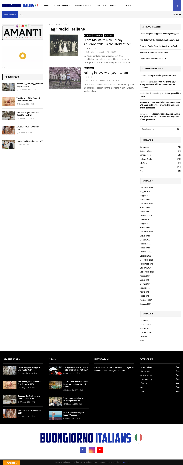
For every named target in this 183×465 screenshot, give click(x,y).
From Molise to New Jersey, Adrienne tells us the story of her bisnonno (107, 44)
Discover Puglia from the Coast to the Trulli (27, 113)
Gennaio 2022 (145, 256)
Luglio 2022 (145, 236)
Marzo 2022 (145, 248)
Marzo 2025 (145, 200)
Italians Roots (82, 5)
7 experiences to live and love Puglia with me (74, 399)
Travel (113, 5)
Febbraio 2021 (146, 300)
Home (46, 5)
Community (88, 35)
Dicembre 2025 (146, 187)
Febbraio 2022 (146, 252)
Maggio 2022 (145, 244)
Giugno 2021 (145, 284)
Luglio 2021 (145, 280)
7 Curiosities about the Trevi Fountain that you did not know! (75, 384)
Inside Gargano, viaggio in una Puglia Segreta (159, 34)
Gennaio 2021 (145, 304)
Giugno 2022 (145, 240)
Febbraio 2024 (146, 216)
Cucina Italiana (61, 5)
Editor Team (90, 81)
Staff (87, 52)
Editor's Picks (98, 35)
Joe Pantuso (145, 102)
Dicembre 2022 (146, 232)
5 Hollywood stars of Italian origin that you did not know (75, 368)
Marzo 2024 (145, 212)
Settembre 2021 (147, 272)
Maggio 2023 (145, 224)
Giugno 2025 (145, 192)
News (142, 167)
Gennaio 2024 (145, 220)
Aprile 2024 (145, 208)
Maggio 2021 (145, 288)
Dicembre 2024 (146, 204)
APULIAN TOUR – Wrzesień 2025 (154, 52)
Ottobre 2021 (145, 268)
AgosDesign (124, 462)
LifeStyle (99, 5)
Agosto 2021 (145, 276)
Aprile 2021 (145, 292)
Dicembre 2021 (146, 260)
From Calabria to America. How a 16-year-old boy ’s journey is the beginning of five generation (160, 105)
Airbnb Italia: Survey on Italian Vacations (73, 413)
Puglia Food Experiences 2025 (29, 141)
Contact (127, 5)
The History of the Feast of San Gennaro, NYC (28, 99)
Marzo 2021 (145, 296)
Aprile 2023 (145, 228)
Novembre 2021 (147, 264)
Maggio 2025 (145, 196)
